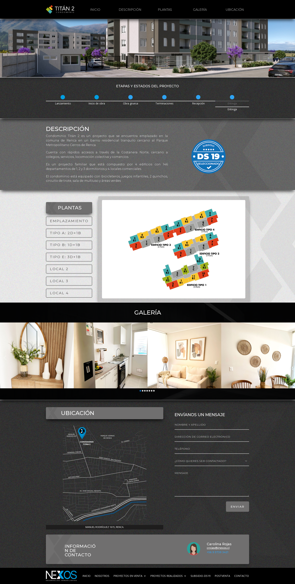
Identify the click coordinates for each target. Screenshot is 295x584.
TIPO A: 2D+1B (65, 233)
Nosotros (102, 576)
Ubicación (235, 9)
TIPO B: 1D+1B (65, 245)
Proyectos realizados (166, 576)
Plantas (165, 9)
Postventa (222, 576)
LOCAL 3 (59, 281)
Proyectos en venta (127, 576)
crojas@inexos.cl (218, 548)
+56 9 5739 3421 (217, 552)
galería (200, 9)
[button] (5, 358)
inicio (95, 9)
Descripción (130, 9)
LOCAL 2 (59, 269)
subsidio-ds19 (201, 576)
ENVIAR (237, 506)
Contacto (241, 576)
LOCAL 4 (59, 293)
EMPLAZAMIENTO (69, 221)
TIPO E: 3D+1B (65, 257)
